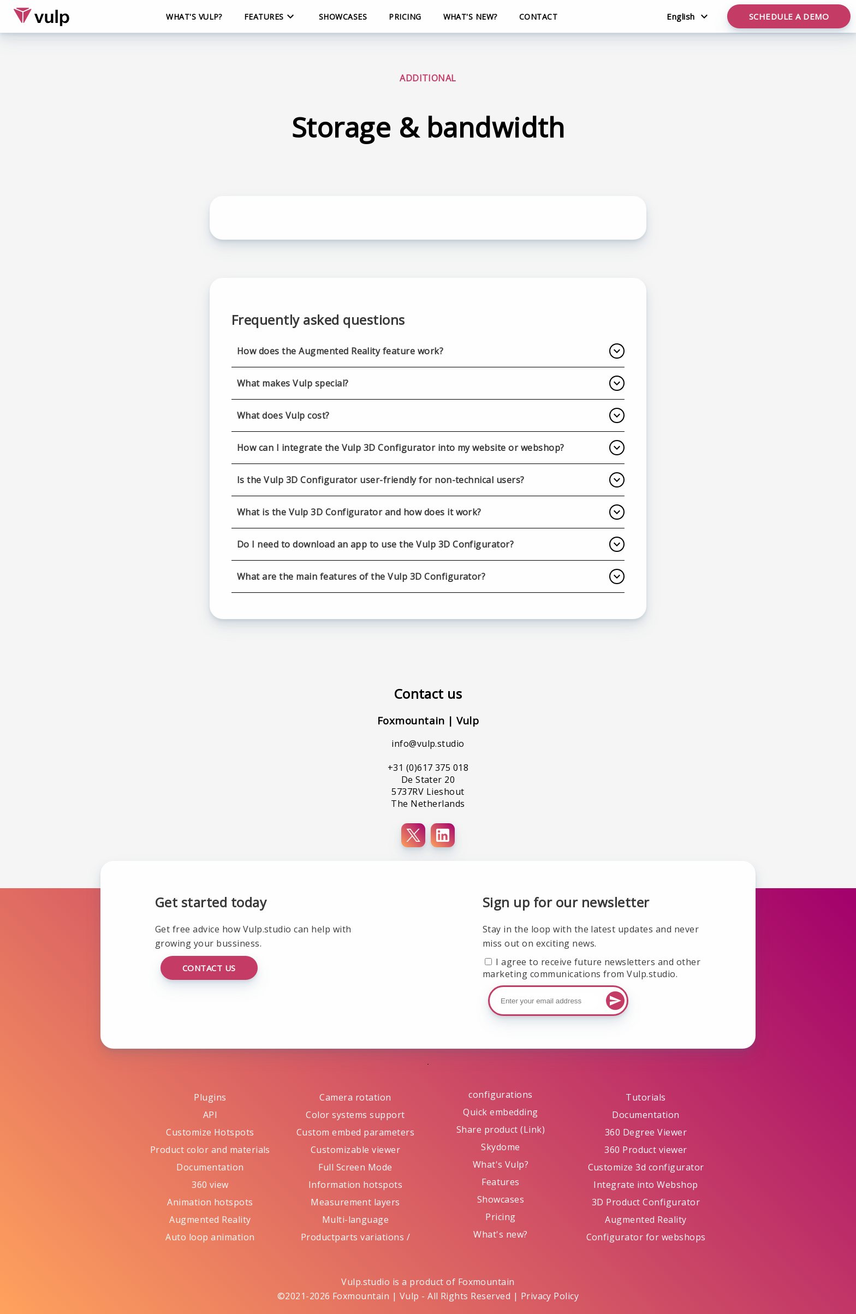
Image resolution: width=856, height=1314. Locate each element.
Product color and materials (210, 1150)
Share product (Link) (500, 1129)
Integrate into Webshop (645, 1185)
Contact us (209, 967)
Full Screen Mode (355, 1167)
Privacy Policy (550, 1296)
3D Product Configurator (646, 1202)
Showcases (343, 16)
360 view (210, 1185)
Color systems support (355, 1115)
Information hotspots (355, 1185)
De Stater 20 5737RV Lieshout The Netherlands (428, 792)
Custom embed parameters (355, 1132)
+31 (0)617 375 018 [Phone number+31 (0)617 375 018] (428, 768)
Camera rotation (355, 1097)
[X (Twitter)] (413, 835)
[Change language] (687, 16)
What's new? (470, 16)
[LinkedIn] (443, 835)
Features (501, 1182)
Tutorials (645, 1097)
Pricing (405, 16)
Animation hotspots (210, 1202)
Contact (538, 16)
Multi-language (355, 1220)
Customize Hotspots (210, 1132)
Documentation (209, 1167)
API (210, 1115)
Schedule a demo (789, 16)
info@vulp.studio (428, 744)
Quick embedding (500, 1112)
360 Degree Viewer (646, 1132)
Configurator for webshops (646, 1237)
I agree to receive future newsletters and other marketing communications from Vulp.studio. (591, 968)
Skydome (500, 1147)
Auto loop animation (209, 1237)
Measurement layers (355, 1202)
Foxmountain (486, 1282)
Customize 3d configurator (646, 1167)
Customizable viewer (355, 1150)
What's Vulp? (194, 16)
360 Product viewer (645, 1150)
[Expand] (617, 351)
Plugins (210, 1097)
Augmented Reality (210, 1220)
